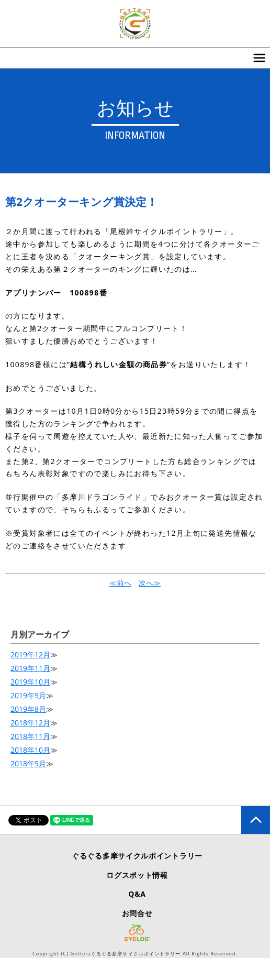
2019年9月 (28, 695)
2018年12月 (30, 723)
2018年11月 (30, 736)
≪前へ (120, 583)
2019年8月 (28, 709)
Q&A (136, 894)
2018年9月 (28, 763)
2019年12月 (30, 654)
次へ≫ (150, 583)
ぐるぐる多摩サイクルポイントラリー (137, 856)
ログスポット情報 (137, 875)
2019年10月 (30, 682)
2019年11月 (30, 668)
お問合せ (137, 913)
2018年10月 (30, 750)
